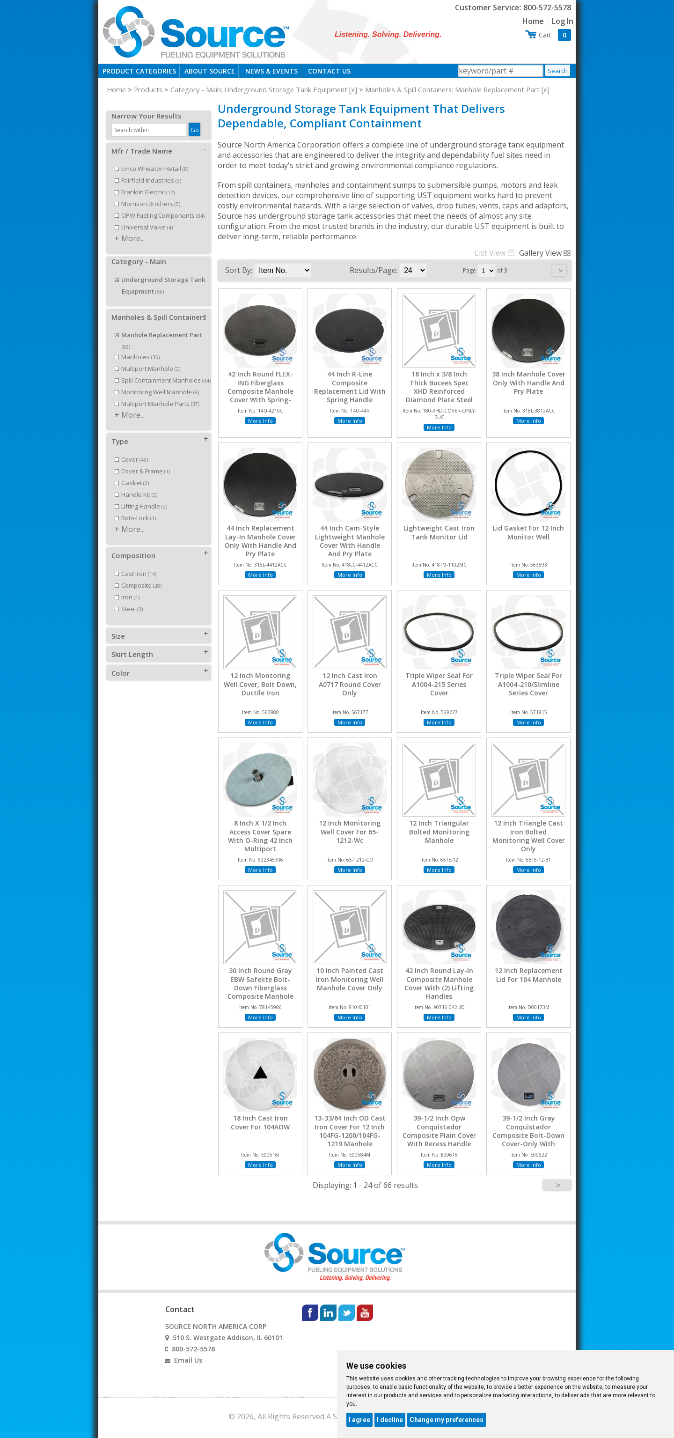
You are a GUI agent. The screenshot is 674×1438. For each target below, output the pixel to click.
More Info (260, 420)
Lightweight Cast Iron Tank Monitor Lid (439, 532)
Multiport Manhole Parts (157, 393)
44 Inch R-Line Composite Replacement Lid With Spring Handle (350, 387)
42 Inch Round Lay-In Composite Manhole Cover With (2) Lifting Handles (439, 983)
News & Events (271, 70)
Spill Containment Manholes (163, 370)
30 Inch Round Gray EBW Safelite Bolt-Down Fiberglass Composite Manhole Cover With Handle (260, 987)
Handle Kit (136, 484)
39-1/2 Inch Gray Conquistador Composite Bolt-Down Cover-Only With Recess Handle (528, 1135)
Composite (138, 575)
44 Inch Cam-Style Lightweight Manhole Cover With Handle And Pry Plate (350, 541)
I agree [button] (359, 1419)
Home (533, 21)
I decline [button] (390, 1419)
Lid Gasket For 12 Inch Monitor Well (528, 532)
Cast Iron (135, 563)
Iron (127, 587)
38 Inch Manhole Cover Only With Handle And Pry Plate (528, 382)
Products (148, 89)
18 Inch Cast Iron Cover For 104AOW (260, 1122)
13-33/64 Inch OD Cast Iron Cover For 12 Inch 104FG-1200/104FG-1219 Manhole (350, 1131)
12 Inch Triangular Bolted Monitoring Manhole (439, 831)
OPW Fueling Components (160, 205)
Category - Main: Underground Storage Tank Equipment (258, 89)
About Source (209, 70)
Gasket (132, 472)
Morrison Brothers (147, 193)
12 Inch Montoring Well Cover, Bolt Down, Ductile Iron (260, 684)
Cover (131, 449)
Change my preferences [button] (447, 1419)
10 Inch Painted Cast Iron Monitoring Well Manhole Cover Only (349, 979)
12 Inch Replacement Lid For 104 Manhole (529, 974)
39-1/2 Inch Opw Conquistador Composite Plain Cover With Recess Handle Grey (439, 1135)
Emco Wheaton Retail (151, 158)
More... (133, 228)
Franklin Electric (145, 181)
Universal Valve (144, 217)
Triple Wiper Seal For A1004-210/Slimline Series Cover (528, 684)
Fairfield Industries (148, 170)
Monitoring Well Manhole (157, 381)
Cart (555, 35)
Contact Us (329, 70)
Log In (562, 21)
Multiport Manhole (147, 358)
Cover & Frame (142, 461)
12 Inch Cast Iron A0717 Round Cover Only (350, 684)
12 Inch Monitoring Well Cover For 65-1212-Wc (350, 831)
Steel (129, 598)
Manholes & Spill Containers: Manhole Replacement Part (452, 89)
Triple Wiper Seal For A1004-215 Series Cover (439, 684)
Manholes (137, 346)
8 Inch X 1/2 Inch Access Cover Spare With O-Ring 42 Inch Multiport (260, 836)
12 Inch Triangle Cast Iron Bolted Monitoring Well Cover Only (528, 836)
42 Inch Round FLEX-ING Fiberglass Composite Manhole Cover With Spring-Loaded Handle (260, 391)
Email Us (188, 1360)
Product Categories (139, 70)
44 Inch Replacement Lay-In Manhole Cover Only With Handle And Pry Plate (260, 541)
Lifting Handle (141, 496)
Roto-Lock (135, 507)
